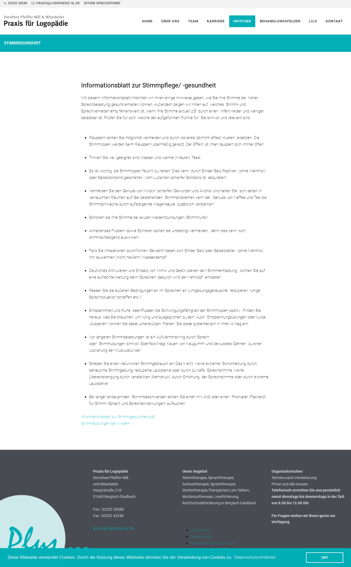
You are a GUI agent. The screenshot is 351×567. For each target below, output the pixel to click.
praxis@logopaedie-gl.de (55, 3)
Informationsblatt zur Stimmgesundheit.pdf (118, 416)
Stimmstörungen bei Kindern (105, 423)
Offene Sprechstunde (102, 3)
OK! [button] (324, 557)
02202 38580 (15, 3)
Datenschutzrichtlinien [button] (255, 557)
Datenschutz (201, 536)
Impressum (200, 530)
